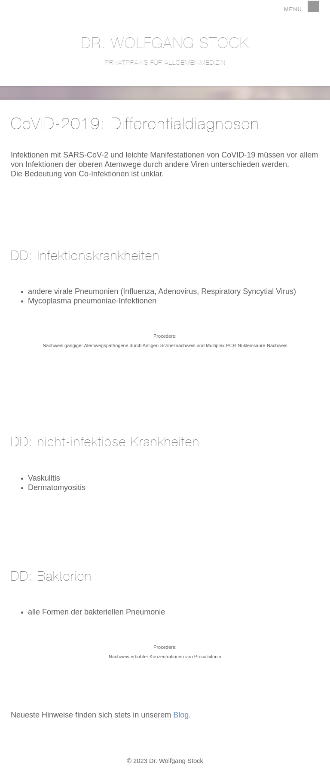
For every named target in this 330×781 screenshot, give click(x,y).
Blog (181, 715)
